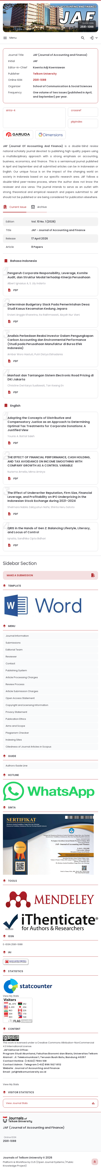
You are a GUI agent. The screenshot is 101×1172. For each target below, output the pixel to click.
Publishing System (16, 670)
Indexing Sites (14, 739)
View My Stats (11, 996)
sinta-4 (10, 110)
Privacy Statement (16, 712)
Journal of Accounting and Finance (37, 1068)
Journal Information (17, 636)
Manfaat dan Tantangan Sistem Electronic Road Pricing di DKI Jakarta (50, 377)
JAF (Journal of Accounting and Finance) (33, 1127)
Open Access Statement (20, 698)
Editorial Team (14, 649)
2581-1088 (87, 27)
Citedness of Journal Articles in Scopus (29, 746)
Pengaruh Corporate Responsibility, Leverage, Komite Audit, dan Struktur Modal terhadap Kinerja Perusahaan (48, 275)
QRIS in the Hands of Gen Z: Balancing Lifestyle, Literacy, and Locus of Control (48, 530)
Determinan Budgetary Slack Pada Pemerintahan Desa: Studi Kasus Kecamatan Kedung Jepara (48, 306)
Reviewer (11, 656)
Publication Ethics (16, 719)
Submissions (13, 642)
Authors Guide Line (16, 765)
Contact (10, 663)
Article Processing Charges (22, 677)
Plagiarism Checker (17, 733)
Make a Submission (20, 575)
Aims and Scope (15, 726)
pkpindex (76, 121)
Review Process (15, 684)
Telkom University (45, 73)
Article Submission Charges (22, 691)
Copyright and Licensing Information (27, 705)
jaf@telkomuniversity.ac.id (29, 1072)
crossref (76, 110)
